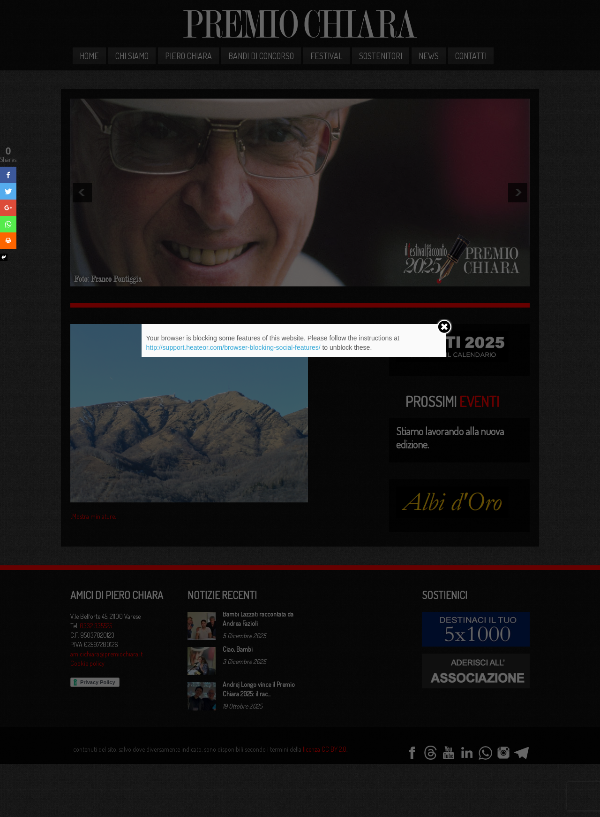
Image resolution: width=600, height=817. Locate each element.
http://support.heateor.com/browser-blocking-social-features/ (233, 347)
